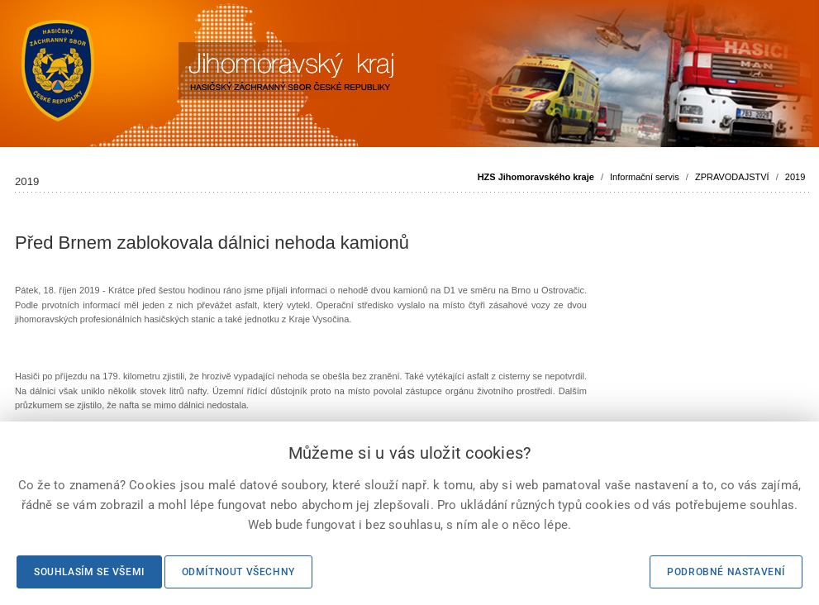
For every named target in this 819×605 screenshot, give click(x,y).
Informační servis (644, 177)
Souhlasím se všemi (89, 572)
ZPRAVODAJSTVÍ (732, 177)
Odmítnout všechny (238, 572)
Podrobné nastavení (726, 572)
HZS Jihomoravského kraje (536, 177)
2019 (795, 177)
